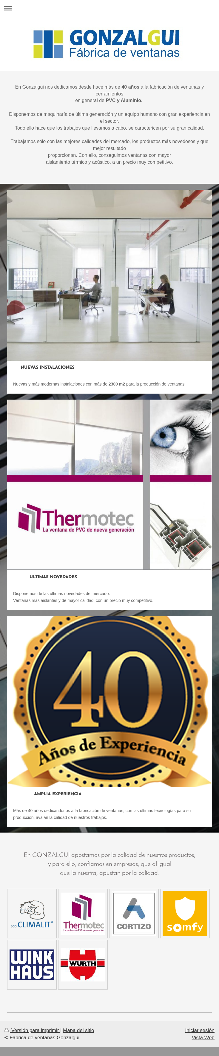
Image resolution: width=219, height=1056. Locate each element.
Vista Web (203, 1037)
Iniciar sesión (200, 1030)
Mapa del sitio (78, 1030)
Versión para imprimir (32, 1030)
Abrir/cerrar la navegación (109, 7)
